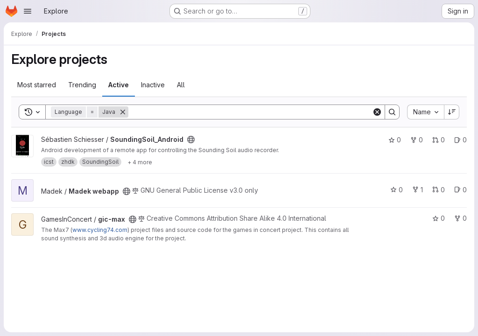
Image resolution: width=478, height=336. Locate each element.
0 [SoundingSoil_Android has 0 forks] (416, 140)
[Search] (250, 112)
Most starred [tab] (36, 85)
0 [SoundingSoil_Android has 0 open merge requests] (438, 140)
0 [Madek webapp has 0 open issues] (460, 190)
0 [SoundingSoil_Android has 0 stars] (394, 140)
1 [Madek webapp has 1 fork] (417, 190)
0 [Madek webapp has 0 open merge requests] (438, 190)
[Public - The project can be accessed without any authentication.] (191, 139)
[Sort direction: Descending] (451, 112)
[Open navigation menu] (27, 11)
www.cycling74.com (99, 229)
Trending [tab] (82, 85)
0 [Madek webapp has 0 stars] (396, 190)
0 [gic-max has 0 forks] (460, 218)
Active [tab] (118, 85)
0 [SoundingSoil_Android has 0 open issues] (460, 140)
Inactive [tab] (153, 85)
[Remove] (122, 112)
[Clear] (377, 112)
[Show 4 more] (139, 162)
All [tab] (181, 85)
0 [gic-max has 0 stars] (438, 218)
